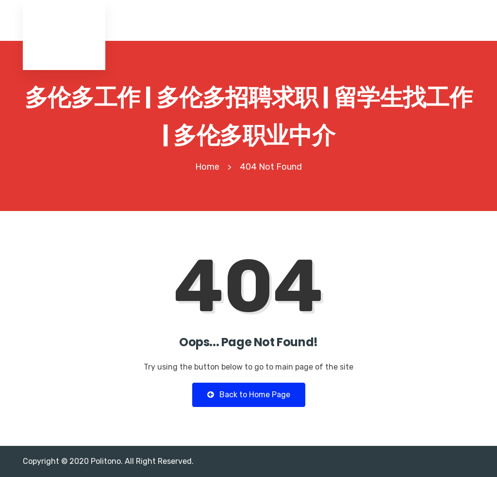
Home (207, 166)
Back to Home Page (248, 394)
